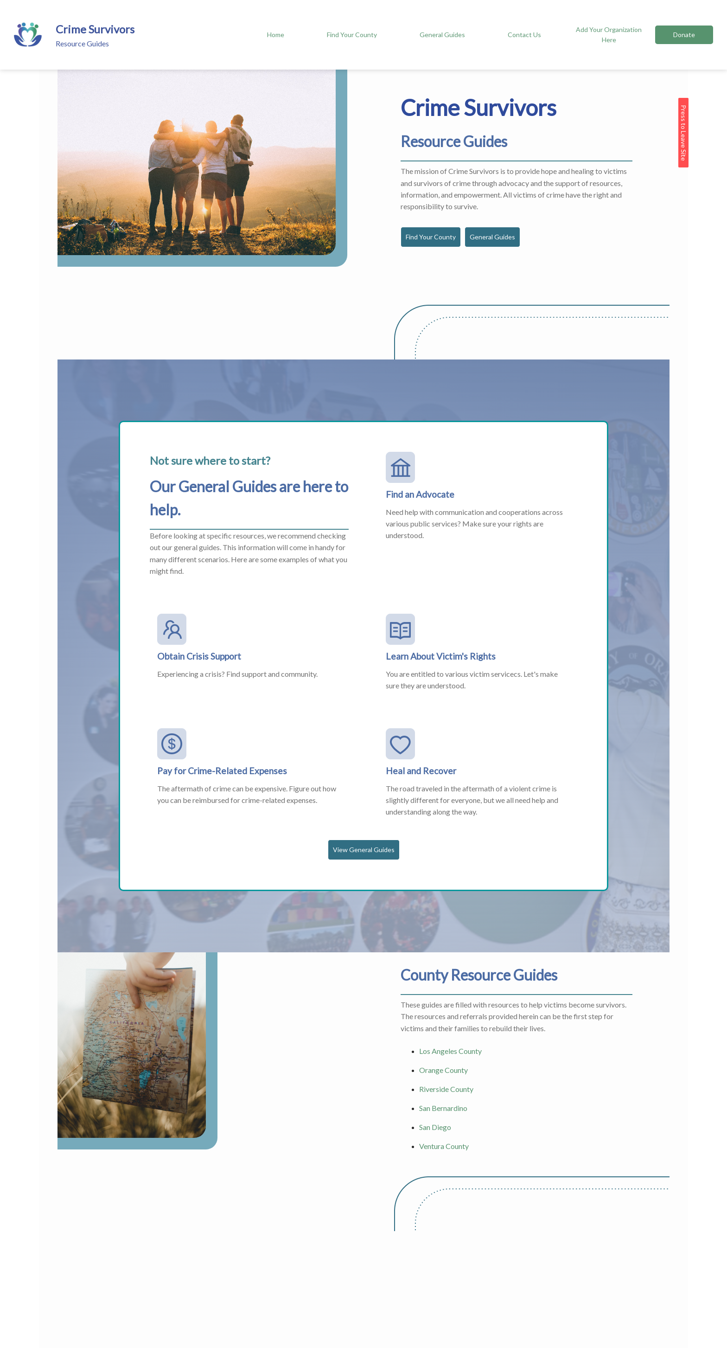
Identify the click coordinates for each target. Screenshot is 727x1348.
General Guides (442, 35)
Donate (684, 35)
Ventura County (444, 1146)
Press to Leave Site (684, 133)
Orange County (443, 1070)
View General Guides (364, 850)
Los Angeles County (450, 1050)
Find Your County (352, 35)
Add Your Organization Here (609, 35)
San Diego (435, 1127)
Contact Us (524, 35)
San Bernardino (443, 1108)
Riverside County (446, 1089)
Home (275, 35)
